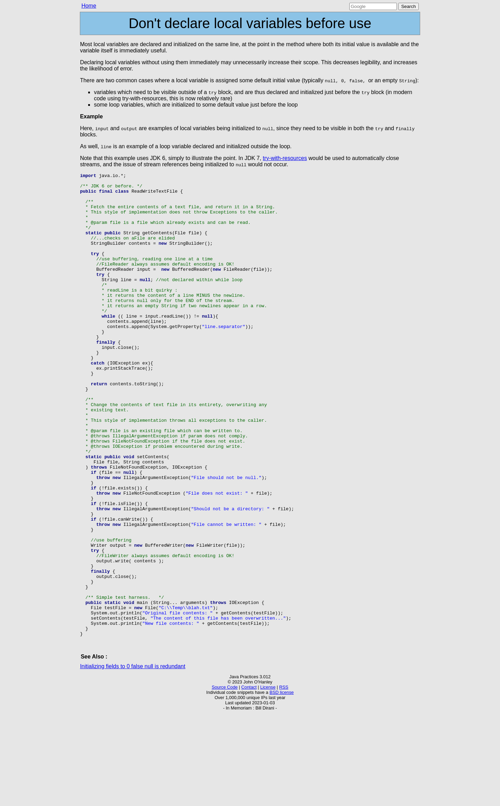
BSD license (281, 785)
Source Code (225, 779)
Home (88, 6)
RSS (283, 779)
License (267, 779)
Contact (249, 779)
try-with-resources (285, 158)
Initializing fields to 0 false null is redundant (132, 759)
